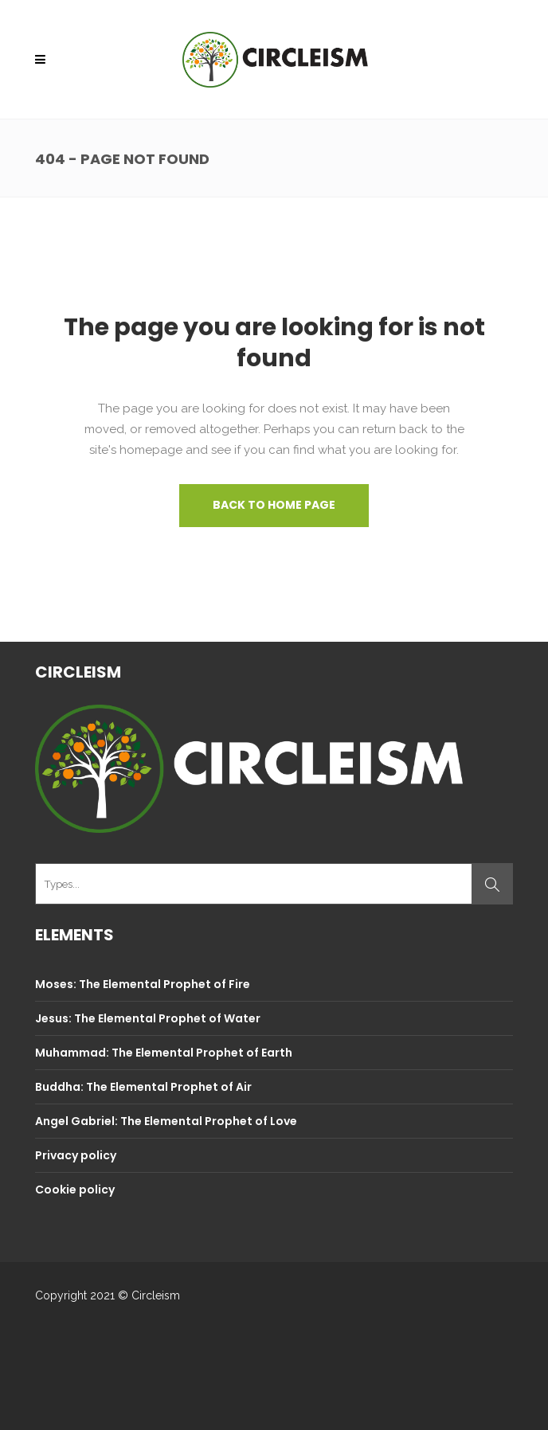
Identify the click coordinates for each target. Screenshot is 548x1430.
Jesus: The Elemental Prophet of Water (147, 1018)
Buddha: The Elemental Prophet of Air (143, 1087)
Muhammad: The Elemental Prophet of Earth (163, 1053)
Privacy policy (75, 1155)
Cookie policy (75, 1190)
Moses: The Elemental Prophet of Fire (142, 984)
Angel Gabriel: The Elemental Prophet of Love (166, 1121)
